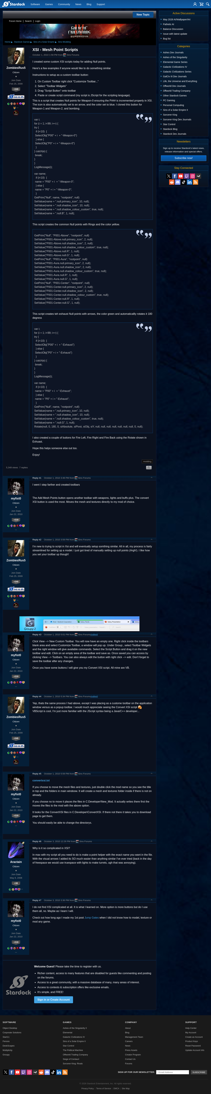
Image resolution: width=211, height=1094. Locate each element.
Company (131, 1022)
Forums (128, 1063)
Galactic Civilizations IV (74, 1037)
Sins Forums (71, 55)
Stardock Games (22, 42)
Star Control (68, 1045)
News (78, 4)
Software (35, 4)
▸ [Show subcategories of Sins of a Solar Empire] (56, 42)
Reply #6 (36, 841)
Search (28, 21)
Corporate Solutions (12, 1032)
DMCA (116, 1088)
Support (101, 4)
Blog (89, 4)
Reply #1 (36, 478)
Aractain (16, 862)
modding (147, 461)
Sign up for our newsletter (136, 1072)
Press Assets (131, 1050)
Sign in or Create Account (53, 999)
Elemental (67, 1032)
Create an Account (194, 1037)
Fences (6, 1041)
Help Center (190, 1028)
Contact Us (130, 1059)
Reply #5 (36, 773)
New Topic (143, 14)
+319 (16, 519)
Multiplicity (7, 1050)
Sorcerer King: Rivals (73, 1063)
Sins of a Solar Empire (43, 42)
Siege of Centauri (71, 1059)
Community (64, 4)
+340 (16, 89)
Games (49, 4)
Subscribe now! (184, 158)
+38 (16, 883)
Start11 (6, 1037)
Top (152, 478)
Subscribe (198, 1072)
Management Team (134, 1037)
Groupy (6, 1054)
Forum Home (15, 21)
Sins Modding (64, 42)
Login (37, 21)
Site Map (126, 1088)
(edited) (94, 634)
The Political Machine (73, 1050)
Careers (129, 1041)
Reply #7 (36, 900)
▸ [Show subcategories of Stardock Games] (31, 42)
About (128, 1028)
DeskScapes (9, 1045)
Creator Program (133, 1054)
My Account (190, 1032)
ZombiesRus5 (15, 67)
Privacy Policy (87, 1088)
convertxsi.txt (41, 780)
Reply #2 (36, 539)
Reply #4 (36, 696)
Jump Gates (92, 917)
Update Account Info (194, 1050)
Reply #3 (36, 634)
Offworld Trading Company (75, 1054)
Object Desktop (10, 1028)
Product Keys (191, 1041)
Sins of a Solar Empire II (74, 1041)
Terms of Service (103, 1088)
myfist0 (16, 498)
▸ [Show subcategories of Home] (12, 42)
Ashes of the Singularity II (75, 1028)
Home (7, 42)
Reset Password (193, 1045)
